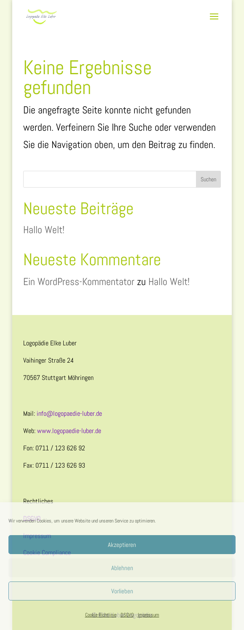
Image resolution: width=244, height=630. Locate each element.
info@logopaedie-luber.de (69, 413)
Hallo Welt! (43, 229)
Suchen (208, 179)
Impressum (148, 614)
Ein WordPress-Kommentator (78, 281)
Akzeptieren (122, 545)
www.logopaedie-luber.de (69, 430)
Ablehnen (122, 568)
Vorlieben (122, 591)
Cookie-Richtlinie (100, 614)
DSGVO (127, 614)
